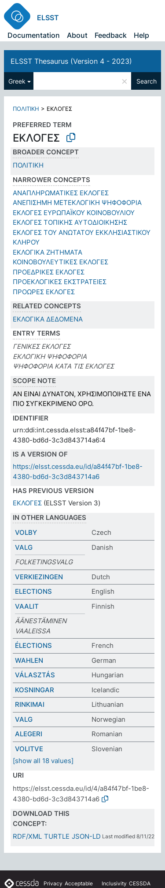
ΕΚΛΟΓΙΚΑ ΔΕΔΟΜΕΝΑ (48, 319)
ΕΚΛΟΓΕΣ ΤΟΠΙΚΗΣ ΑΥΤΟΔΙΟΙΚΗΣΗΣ (70, 222)
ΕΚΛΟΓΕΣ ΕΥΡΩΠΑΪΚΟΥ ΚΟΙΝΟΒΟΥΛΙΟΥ (74, 212)
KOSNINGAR (34, 690)
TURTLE (57, 836)
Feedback (111, 35)
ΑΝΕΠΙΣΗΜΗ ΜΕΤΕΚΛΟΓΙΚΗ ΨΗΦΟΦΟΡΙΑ (77, 202)
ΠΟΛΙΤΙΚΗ (26, 108)
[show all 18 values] (43, 760)
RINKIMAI (29, 704)
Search (146, 81)
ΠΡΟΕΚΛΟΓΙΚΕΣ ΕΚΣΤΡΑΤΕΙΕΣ (59, 282)
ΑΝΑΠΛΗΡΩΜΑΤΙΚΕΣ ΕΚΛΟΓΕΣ (61, 193)
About (77, 35)
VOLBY (26, 532)
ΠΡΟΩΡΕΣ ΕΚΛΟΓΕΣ (44, 292)
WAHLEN (29, 660)
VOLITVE (29, 749)
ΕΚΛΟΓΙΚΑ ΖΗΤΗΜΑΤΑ (47, 252)
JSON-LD (86, 836)
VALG (24, 547)
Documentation (33, 35)
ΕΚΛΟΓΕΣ (27, 503)
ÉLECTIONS (33, 645)
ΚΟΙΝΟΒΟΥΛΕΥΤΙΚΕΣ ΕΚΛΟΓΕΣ (60, 262)
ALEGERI (28, 734)
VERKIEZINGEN (39, 577)
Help (141, 35)
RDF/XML (27, 836)
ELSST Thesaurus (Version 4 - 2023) (71, 61)
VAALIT (27, 606)
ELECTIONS (33, 591)
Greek (17, 81)
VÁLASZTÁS (35, 675)
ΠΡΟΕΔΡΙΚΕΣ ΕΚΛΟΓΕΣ (48, 272)
